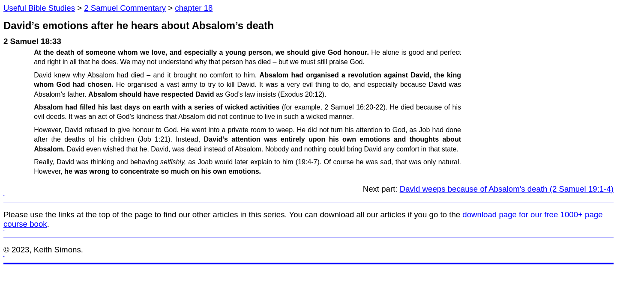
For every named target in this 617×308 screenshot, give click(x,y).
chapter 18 (194, 7)
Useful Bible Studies (39, 7)
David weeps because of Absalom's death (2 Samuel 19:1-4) (507, 188)
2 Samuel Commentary (125, 7)
